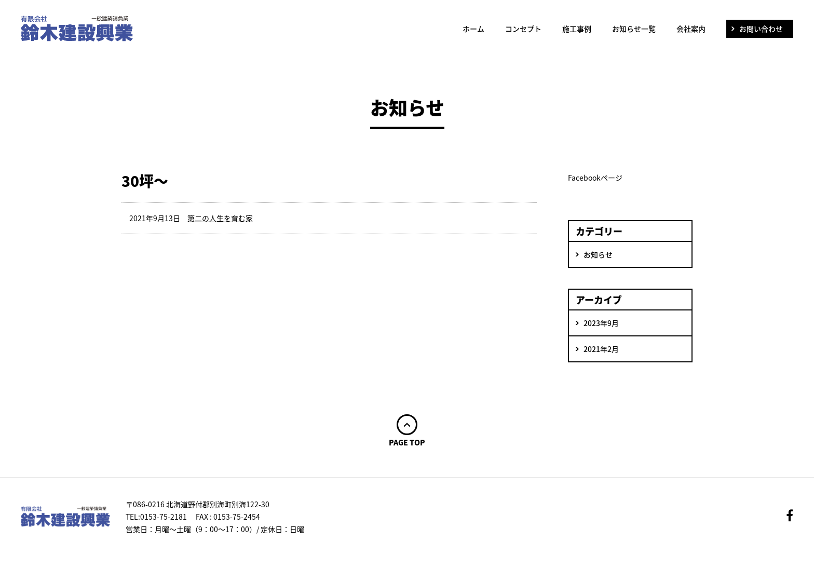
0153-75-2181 (163, 516)
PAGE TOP (407, 441)
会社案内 (691, 28)
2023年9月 (601, 323)
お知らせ (598, 254)
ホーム (473, 28)
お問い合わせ (761, 28)
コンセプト (523, 28)
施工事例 (576, 28)
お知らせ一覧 (634, 28)
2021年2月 (601, 349)
